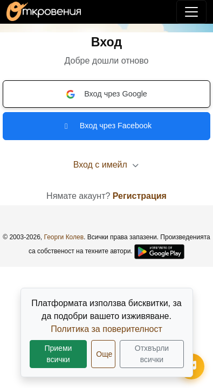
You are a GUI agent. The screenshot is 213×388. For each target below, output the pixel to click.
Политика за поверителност (106, 329)
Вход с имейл (106, 164)
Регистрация (140, 195)
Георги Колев (64, 237)
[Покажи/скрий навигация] (191, 12)
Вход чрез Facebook (106, 125)
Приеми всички (58, 354)
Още (104, 354)
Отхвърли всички (152, 354)
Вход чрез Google (106, 94)
